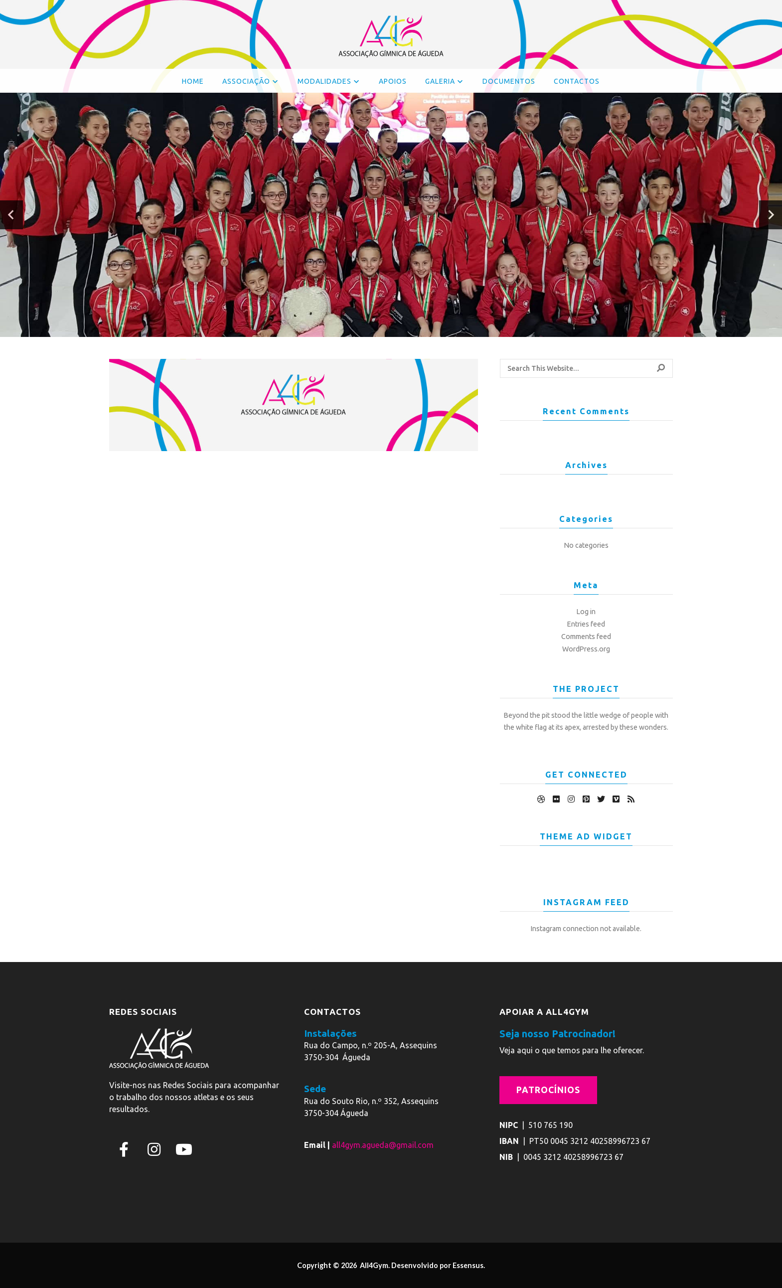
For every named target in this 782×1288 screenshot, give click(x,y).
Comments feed (586, 637)
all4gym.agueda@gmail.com (383, 1144)
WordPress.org (586, 649)
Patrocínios (548, 1090)
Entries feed (586, 624)
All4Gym (373, 1265)
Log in (586, 612)
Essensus (468, 1265)
